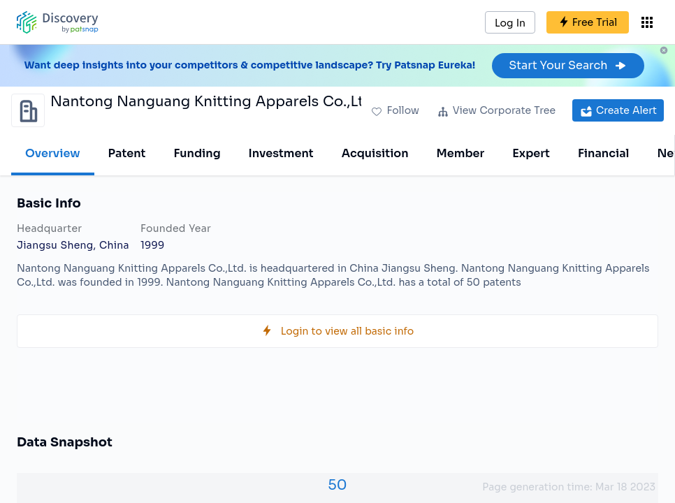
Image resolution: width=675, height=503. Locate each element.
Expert (531, 153)
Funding (196, 153)
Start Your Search (568, 65)
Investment (281, 153)
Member (461, 153)
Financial (603, 153)
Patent (127, 153)
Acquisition (375, 153)
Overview (52, 153)
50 (337, 485)
